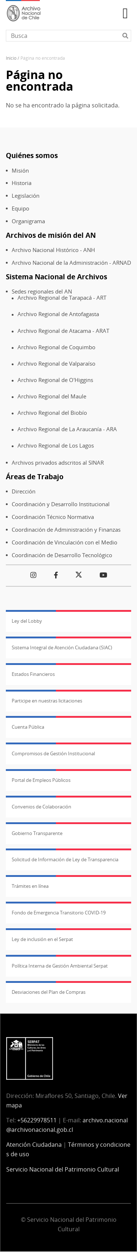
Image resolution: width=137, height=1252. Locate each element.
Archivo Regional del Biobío (52, 413)
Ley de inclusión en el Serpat (42, 939)
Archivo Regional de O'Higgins (55, 380)
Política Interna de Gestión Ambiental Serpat (60, 965)
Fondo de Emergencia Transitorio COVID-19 (59, 912)
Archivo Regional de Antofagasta (58, 314)
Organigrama (28, 221)
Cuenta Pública (28, 727)
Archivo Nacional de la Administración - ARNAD (71, 262)
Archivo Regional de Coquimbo (56, 347)
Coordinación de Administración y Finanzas (66, 529)
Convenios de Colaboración (41, 806)
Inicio (11, 58)
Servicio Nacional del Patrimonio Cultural (62, 1169)
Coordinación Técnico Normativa (53, 516)
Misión (20, 170)
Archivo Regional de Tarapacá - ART (62, 297)
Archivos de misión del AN (51, 235)
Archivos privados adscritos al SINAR (58, 462)
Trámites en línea (30, 886)
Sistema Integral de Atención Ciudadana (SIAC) (62, 647)
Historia (21, 183)
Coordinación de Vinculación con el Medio (64, 542)
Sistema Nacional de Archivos (56, 276)
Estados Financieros (33, 674)
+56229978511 (37, 1120)
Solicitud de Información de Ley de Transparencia (65, 859)
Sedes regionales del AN (42, 291)
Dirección (23, 491)
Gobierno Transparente (37, 833)
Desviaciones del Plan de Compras (48, 992)
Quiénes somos (32, 155)
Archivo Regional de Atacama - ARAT (63, 331)
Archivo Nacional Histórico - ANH (53, 250)
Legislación (25, 195)
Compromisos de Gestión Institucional (53, 753)
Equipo (20, 208)
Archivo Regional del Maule (52, 396)
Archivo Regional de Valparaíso (56, 363)
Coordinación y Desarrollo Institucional (61, 504)
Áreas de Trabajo (35, 476)
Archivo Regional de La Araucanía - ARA (67, 429)
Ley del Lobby (27, 621)
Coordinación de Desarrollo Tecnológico (62, 555)
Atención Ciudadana (34, 1145)
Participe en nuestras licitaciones (47, 700)
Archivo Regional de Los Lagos (56, 445)
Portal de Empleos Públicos (41, 780)
